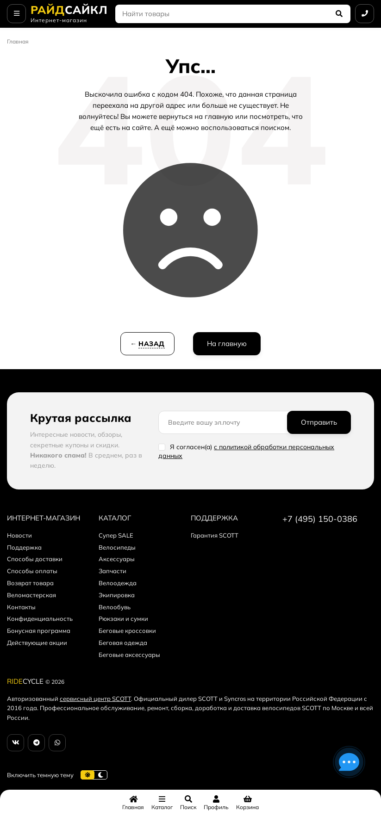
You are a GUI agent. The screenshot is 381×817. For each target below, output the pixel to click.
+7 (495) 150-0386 (319, 519)
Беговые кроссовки (127, 630)
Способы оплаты (32, 571)
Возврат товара (30, 583)
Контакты (21, 607)
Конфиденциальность (40, 618)
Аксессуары (117, 559)
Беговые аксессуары (129, 654)
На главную (227, 343)
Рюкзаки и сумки (123, 618)
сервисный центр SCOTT (95, 698)
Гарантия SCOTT (214, 535)
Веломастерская (31, 595)
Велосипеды (117, 547)
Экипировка (117, 595)
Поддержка (24, 547)
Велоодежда (118, 583)
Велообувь (115, 607)
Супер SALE (116, 535)
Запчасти (112, 571)
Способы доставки (34, 559)
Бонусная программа (38, 630)
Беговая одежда (123, 642)
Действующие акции (37, 642)
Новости (19, 535)
